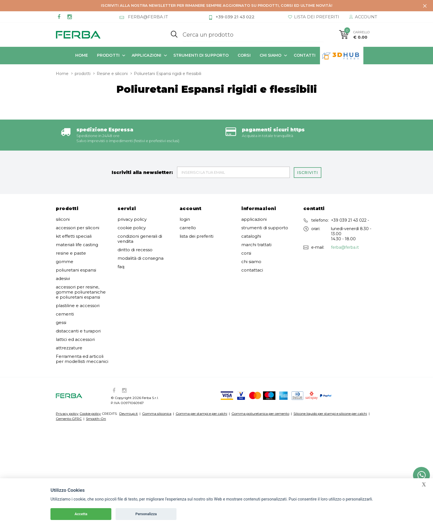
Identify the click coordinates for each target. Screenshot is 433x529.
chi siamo (271, 55)
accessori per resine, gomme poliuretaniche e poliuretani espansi (81, 261)
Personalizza (146, 514)
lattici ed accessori (75, 308)
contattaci (252, 239)
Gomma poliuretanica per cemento (260, 383)
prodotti (108, 55)
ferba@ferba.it (345, 216)
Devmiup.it (128, 383)
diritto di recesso (135, 219)
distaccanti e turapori (78, 300)
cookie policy (132, 197)
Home (81, 55)
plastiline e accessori (78, 274)
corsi (244, 55)
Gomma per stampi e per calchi (201, 383)
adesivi (63, 247)
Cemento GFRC (69, 388)
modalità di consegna (141, 227)
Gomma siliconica (156, 383)
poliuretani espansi (76, 239)
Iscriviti (307, 141)
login (185, 188)
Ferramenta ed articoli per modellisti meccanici (82, 328)
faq (121, 236)
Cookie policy (90, 383)
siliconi (63, 188)
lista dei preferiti (196, 205)
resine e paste (71, 222)
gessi (61, 291)
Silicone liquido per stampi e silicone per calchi (330, 383)
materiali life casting (77, 214)
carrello (188, 197)
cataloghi (251, 205)
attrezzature (69, 317)
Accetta (81, 514)
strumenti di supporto (201, 55)
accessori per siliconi (77, 197)
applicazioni (146, 55)
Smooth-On (96, 388)
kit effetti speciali (74, 205)
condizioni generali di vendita (140, 208)
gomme (64, 230)
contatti (305, 55)
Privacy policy (67, 383)
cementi (65, 283)
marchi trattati (256, 214)
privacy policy (132, 188)
